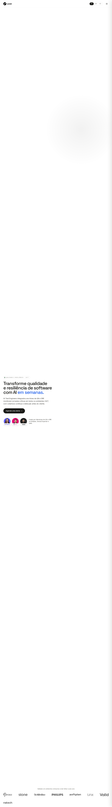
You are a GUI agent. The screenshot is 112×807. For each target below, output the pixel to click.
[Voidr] (7, 3)
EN (96, 4)
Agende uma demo (14, 411)
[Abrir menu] (107, 4)
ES (100, 4)
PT (91, 4)
